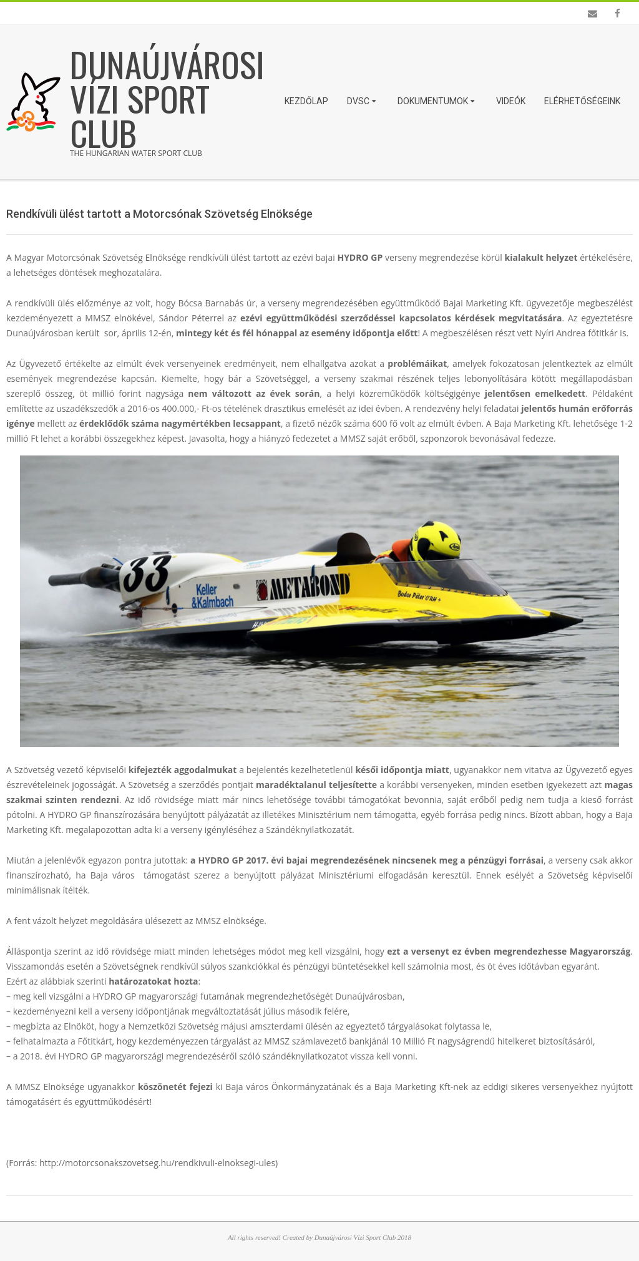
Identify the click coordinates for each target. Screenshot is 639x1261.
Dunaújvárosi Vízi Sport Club (167, 98)
